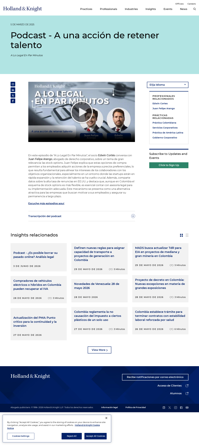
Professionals (108, 9)
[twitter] (169, 440)
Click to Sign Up (169, 165)
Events (168, 9)
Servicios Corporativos (165, 127)
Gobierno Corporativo (165, 137)
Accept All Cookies (95, 436)
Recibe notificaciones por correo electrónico (155, 409)
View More (98, 382)
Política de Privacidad (135, 440)
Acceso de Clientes (169, 418)
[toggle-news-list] (187, 235)
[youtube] (187, 440)
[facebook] (181, 440)
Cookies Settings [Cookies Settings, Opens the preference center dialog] (20, 436)
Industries (131, 9)
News (183, 9)
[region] (56, 429)
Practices (86, 9)
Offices (179, 3)
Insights (151, 9)
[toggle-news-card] (181, 235)
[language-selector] (167, 85)
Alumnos (176, 426)
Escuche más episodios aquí (46, 203)
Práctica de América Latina (168, 132)
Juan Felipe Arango (164, 108)
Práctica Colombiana (164, 122)
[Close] (106, 418)
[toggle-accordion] (81, 216)
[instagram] (175, 440)
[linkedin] (164, 440)
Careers (191, 3)
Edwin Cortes (160, 103)
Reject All (71, 436)
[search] (194, 9)
